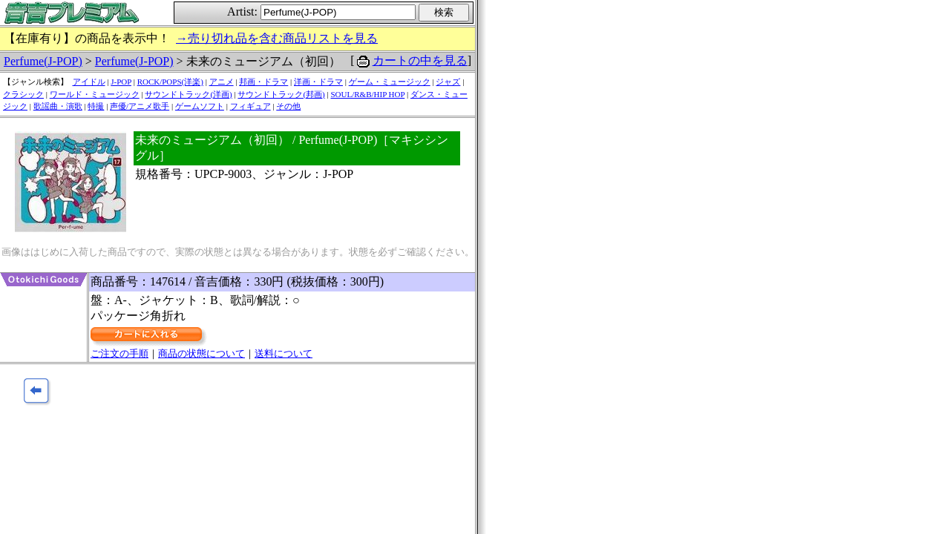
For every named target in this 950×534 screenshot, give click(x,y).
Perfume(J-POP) (43, 61)
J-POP (121, 81)
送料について (283, 353)
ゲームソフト (199, 106)
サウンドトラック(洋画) (188, 94)
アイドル (89, 81)
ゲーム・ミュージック (389, 81)
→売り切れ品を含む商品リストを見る (277, 38)
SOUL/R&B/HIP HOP (367, 94)
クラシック (23, 94)
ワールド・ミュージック (95, 94)
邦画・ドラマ (263, 81)
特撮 (96, 106)
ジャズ (448, 81)
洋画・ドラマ (318, 81)
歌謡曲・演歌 (57, 106)
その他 (288, 106)
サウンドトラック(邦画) (281, 94)
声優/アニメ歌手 (139, 106)
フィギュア (250, 106)
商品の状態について (201, 353)
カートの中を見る (420, 60)
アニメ (221, 81)
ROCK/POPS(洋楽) (170, 81)
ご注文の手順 (119, 353)
